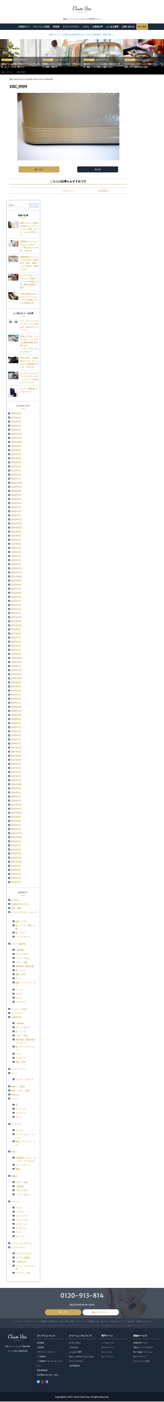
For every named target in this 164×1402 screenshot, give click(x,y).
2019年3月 (16, 695)
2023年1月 (16, 564)
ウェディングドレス (24, 1079)
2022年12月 (16, 568)
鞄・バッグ (20, 1031)
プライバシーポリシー (46, 1352)
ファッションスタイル (21, 1243)
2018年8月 (16, 723)
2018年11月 (16, 711)
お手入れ (15, 900)
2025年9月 (16, 446)
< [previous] (5, 52)
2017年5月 (16, 768)
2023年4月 (16, 552)
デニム (18, 1117)
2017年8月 (16, 760)
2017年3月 (16, 776)
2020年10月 (17, 658)
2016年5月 (16, 792)
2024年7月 (16, 495)
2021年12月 (16, 617)
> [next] (160, 52)
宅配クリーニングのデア (143, 1348)
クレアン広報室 (22, 1258)
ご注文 (143, 26)
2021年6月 (16, 642)
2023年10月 (16, 528)
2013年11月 (16, 858)
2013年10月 (16, 862)
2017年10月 (16, 756)
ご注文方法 (73, 1348)
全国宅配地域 (74, 1366)
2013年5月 (16, 882)
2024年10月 (17, 483)
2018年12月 (16, 707)
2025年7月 (16, 454)
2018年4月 (16, 731)
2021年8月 (16, 633)
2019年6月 (16, 686)
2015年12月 (16, 805)
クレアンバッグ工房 (141, 1361)
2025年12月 (16, 434)
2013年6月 (16, 878)
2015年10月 (16, 813)
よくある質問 (112, 26)
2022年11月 (16, 572)
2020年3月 (16, 662)
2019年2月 (16, 699)
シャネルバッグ (107, 1343)
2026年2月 (16, 426)
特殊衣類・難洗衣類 (24, 966)
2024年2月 (16, 511)
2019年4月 (16, 691)
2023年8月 (16, 536)
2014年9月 (16, 841)
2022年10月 (16, 576)
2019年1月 (16, 703)
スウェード (20, 1113)
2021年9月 (16, 629)
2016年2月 (16, 801)
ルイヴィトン (21, 1224)
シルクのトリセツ (23, 1254)
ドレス (18, 978)
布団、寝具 (16, 908)
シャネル (19, 1212)
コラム (86, 26)
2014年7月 (16, 845)
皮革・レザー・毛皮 (20, 1091)
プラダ (18, 1208)
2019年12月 (16, 670)
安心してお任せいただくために (81, 1357)
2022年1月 (16, 613)
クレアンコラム (18, 1247)
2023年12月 (16, 519)
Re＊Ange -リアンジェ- (143, 1352)
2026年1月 (16, 430)
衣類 (13, 1152)
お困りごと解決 (18, 1086)
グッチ (18, 1232)
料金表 (56, 26)
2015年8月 (16, 817)
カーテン (19, 994)
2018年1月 (16, 744)
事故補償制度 (42, 1371)
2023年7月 (16, 540)
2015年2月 (16, 829)
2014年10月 (16, 837)
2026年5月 (16, 413)
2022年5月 (16, 597)
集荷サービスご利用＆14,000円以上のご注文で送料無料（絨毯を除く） (82, 34)
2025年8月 (16, 450)
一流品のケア (21, 1262)
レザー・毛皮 (21, 962)
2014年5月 (16, 849)
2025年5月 (16, 462)
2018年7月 (16, 727)
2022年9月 (16, 581)
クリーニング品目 (41, 26)
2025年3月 (16, 470)
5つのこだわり (75, 1343)
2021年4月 (16, 650)
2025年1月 (16, 479)
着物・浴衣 (20, 974)
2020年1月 (16, 666)
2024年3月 (16, 507)
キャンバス (20, 1109)
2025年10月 (16, 442)
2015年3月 (16, 825)
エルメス (19, 1236)
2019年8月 (16, 682)
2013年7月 (16, 874)
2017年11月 (16, 752)
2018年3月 (16, 735)
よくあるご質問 (75, 1352)
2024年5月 (16, 499)
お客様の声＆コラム (20, 904)
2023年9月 (16, 532)
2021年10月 (16, 625)
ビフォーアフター (71, 26)
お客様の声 (97, 26)
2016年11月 (16, 780)
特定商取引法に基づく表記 (47, 1375)
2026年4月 (16, 418)
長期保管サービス (140, 1343)
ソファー (19, 990)
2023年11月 (16, 523)
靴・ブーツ (20, 933)
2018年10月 (16, 715)
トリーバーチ (21, 1216)
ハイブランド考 (22, 1273)
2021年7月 (16, 638)
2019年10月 (16, 678)
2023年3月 (16, 556)
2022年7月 (16, 589)
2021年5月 (16, 646)
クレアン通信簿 (18, 944)
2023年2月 (16, 560)
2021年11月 (16, 621)
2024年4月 (16, 503)
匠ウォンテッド (139, 1357)
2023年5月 (16, 548)
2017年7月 (16, 764)
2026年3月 (16, 422)
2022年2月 (16, 609)
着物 (17, 1169)
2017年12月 (16, 748)
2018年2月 (16, 739)
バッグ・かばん (22, 958)
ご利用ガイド (23, 26)
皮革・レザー (21, 921)
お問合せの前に (102, 1312)
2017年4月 (16, 772)
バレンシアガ (21, 1220)
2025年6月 (16, 458)
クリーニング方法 (19, 1009)
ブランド (15, 1202)
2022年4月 (16, 601)
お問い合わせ (128, 26)
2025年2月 (16, 475)
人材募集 (40, 1348)
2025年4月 (16, 466)
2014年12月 (16, 833)
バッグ (14, 1099)
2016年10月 (16, 784)
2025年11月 (16, 438)
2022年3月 (16, 605)
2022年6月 (16, 593)
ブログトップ (68, 191)
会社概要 (40, 1343)
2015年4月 (16, 821)
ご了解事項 (41, 1357)
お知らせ (15, 1095)
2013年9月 (16, 866)
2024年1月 (16, 515)
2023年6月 (16, 544)
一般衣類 (19, 950)
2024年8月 (16, 491)
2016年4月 (16, 796)
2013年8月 (16, 870)
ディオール (20, 1228)
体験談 (14, 1176)
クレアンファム (18, 1069)
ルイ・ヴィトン (107, 1357)
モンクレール (106, 1352)
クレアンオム (17, 1013)
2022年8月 (16, 585)
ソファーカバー (22, 937)
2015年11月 (16, 809)
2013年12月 (16, 854)
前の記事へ (104, 191)
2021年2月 (16, 654)
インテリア (20, 1002)
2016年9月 (16, 788)
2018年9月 (16, 719)
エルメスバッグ (107, 1348)
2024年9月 (16, 487)
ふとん (18, 998)
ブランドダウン (22, 954)
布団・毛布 (20, 1062)
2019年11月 (16, 674)
